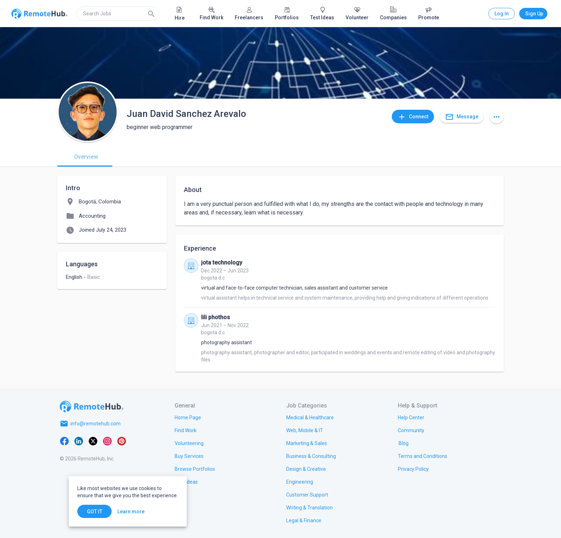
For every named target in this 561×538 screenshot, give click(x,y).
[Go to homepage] (91, 406)
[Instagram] (107, 441)
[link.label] (411, 417)
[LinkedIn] (79, 441)
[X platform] (93, 441)
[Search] (151, 13)
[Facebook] (64, 441)
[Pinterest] (121, 441)
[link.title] (188, 417)
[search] (118, 13)
